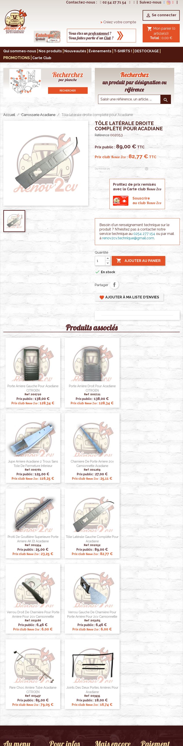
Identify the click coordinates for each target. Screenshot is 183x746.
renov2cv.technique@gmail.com (128, 238)
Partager (114, 284)
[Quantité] (100, 261)
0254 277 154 (144, 234)
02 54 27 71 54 (112, 2)
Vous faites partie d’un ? (91, 37)
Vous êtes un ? (89, 33)
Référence (102, 135)
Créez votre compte (118, 22)
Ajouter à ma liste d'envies (129, 297)
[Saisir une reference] (134, 99)
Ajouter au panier (138, 261)
